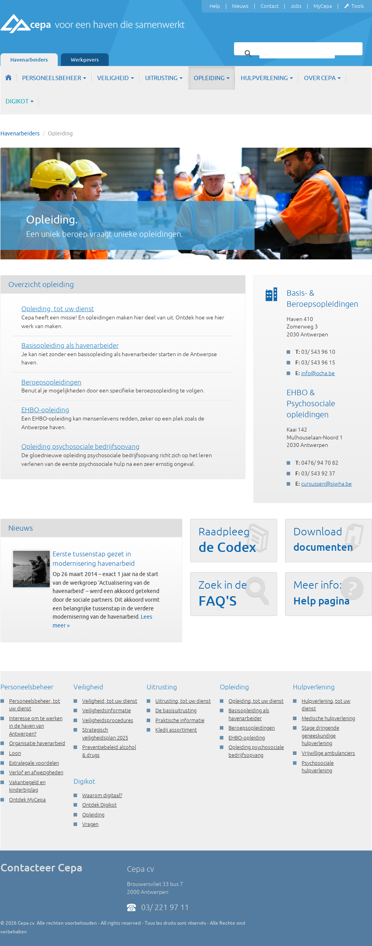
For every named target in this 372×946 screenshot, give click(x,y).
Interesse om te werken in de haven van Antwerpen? (35, 725)
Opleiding (212, 78)
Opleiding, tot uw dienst (255, 701)
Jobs (296, 6)
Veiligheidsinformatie (106, 710)
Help (215, 6)
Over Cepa (322, 78)
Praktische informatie (179, 720)
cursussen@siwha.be (326, 484)
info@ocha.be (318, 373)
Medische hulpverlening (328, 718)
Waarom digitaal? (102, 795)
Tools (354, 6)
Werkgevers (85, 59)
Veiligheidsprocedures (107, 720)
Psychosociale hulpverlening (318, 766)
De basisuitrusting (175, 710)
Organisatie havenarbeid (37, 743)
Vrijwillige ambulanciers (328, 753)
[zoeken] (297, 53)
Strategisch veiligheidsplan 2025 (105, 733)
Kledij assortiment (176, 729)
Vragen (90, 824)
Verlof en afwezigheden (36, 772)
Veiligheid (115, 78)
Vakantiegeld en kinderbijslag (27, 786)
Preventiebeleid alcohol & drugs (109, 751)
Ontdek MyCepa (27, 799)
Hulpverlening (267, 78)
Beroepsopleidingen (251, 727)
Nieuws (240, 6)
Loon (15, 753)
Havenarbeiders (29, 59)
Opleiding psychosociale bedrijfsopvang (256, 751)
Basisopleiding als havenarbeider (248, 714)
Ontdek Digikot (99, 804)
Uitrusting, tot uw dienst (183, 701)
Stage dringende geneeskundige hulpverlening (320, 735)
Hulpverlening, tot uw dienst (326, 704)
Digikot (20, 101)
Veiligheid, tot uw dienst (109, 701)
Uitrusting (164, 78)
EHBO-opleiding (246, 737)
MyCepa (322, 6)
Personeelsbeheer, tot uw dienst (34, 704)
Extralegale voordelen (34, 763)
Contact (270, 6)
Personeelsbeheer (54, 78)
